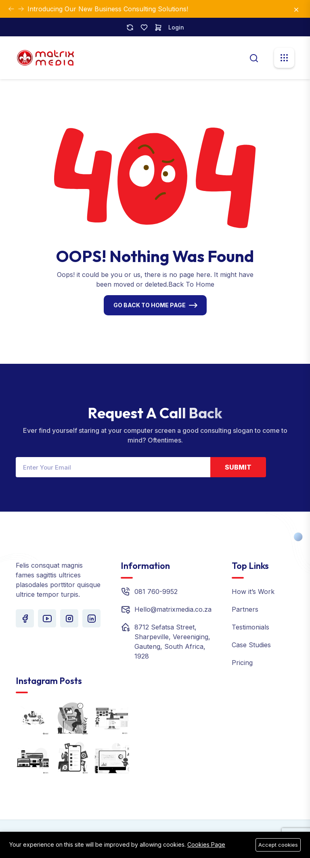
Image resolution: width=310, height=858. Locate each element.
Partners (245, 609)
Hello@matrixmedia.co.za (173, 609)
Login (176, 27)
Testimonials (250, 627)
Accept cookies (278, 844)
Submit (238, 467)
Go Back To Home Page (149, 305)
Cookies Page (206, 844)
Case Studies (251, 645)
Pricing (242, 663)
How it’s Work (253, 591)
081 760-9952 (156, 591)
